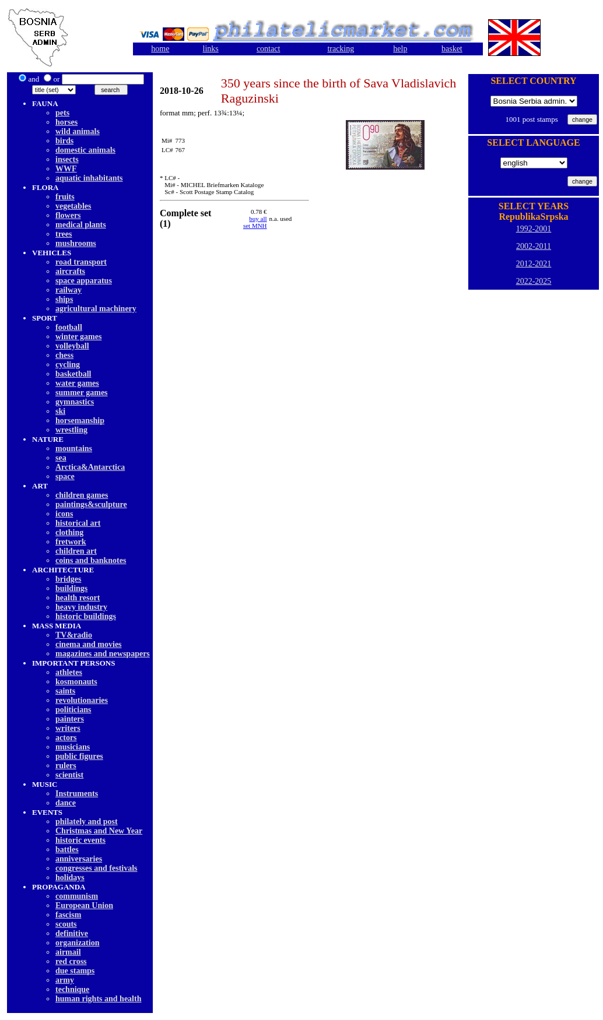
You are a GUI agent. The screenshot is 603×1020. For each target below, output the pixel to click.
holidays (70, 877)
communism (76, 896)
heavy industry (81, 607)
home (160, 48)
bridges (68, 579)
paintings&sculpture (91, 504)
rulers (65, 765)
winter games (78, 336)
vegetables (73, 206)
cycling (67, 364)
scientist (69, 775)
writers (67, 728)
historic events (80, 840)
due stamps (74, 970)
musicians (72, 747)
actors (66, 737)
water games (77, 383)
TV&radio (73, 635)
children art (76, 551)
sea (60, 457)
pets (62, 112)
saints (65, 691)
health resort (77, 597)
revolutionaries (81, 700)
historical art (77, 523)
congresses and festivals (96, 868)
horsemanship (79, 420)
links (211, 48)
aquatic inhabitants (89, 178)
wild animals (77, 131)
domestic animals (85, 150)
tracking (340, 48)
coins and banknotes (90, 560)
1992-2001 (534, 228)
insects (67, 159)
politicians (73, 709)
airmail (68, 952)
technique (72, 989)
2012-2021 (534, 263)
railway (68, 290)
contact (268, 48)
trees (63, 234)
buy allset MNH (255, 222)
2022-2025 (534, 281)
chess (64, 355)
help (400, 48)
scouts (66, 924)
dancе (65, 803)
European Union (84, 905)
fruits (65, 196)
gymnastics (74, 402)
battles (67, 849)
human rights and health (98, 998)
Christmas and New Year (98, 830)
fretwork (70, 541)
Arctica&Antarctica (90, 467)
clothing (69, 532)
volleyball (72, 346)
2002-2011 (533, 246)
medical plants (80, 224)
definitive (71, 933)
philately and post (86, 821)
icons (64, 513)
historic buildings (85, 616)
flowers (68, 215)
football (68, 327)
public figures (79, 756)
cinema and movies (88, 644)
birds (64, 140)
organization (77, 942)
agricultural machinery (95, 308)
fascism (68, 914)
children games (81, 495)
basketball (73, 374)
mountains (73, 448)
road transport (81, 262)
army (64, 980)
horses (66, 122)
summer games (81, 392)
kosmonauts (76, 681)
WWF (66, 168)
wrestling (71, 429)
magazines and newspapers (102, 653)
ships (64, 299)
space (65, 476)
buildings (71, 588)
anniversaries (78, 858)
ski (60, 411)
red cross (71, 961)
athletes (68, 672)
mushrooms (75, 243)
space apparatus (83, 280)
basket (451, 48)
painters (69, 719)
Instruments (76, 793)
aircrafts (70, 271)
